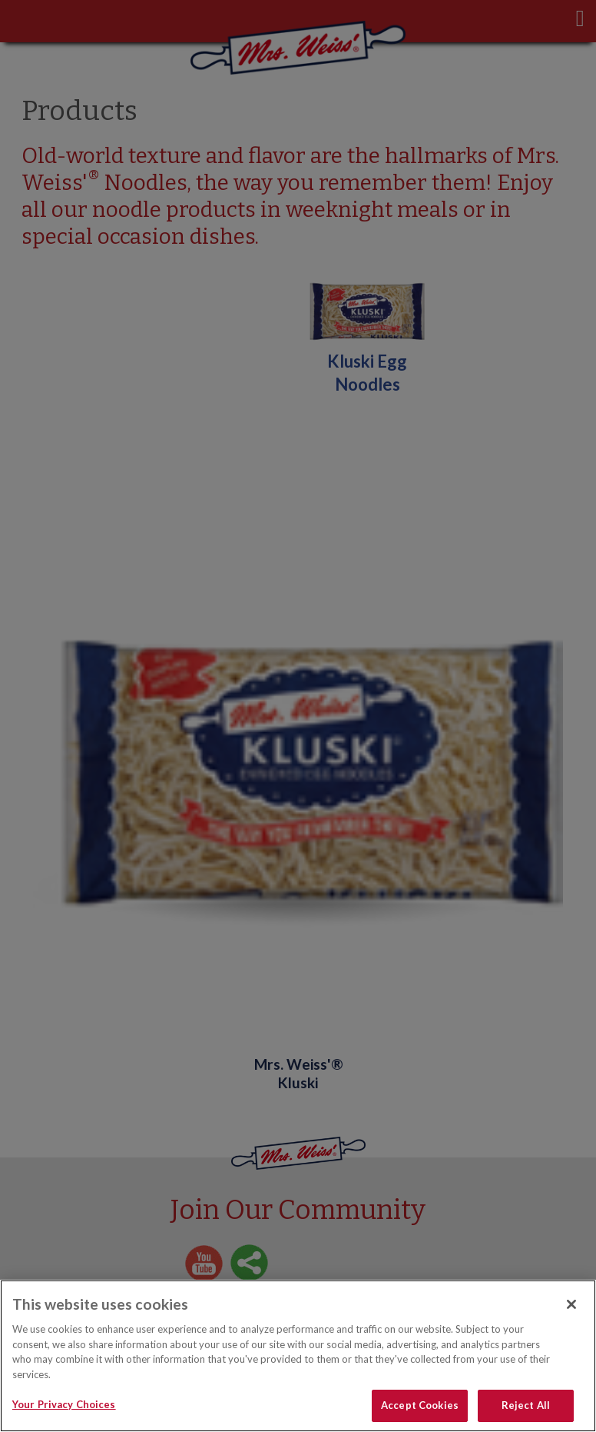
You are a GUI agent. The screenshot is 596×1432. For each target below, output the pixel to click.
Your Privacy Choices (64, 1404)
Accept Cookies (420, 1405)
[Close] (571, 1304)
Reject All (526, 1405)
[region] (298, 1356)
